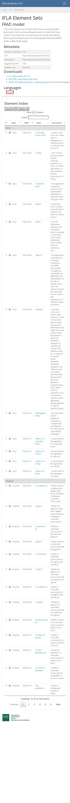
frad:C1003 (27, 184)
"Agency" (38, 255)
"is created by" (41, 554)
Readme (65, 82)
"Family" (38, 153)
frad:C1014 (27, 471)
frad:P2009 (27, 620)
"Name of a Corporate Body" (39, 441)
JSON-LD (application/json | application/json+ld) (31, 82)
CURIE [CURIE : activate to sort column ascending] (26, 123)
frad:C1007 (27, 222)
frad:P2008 (27, 602)
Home (4, 10)
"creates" (38, 569)
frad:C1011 (27, 438)
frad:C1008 (27, 255)
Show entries (35, 112)
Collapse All (22, 109)
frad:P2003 (27, 526)
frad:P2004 (27, 541)
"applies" (38, 506)
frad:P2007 (27, 587)
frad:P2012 (27, 668)
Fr (11, 10)
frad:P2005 (27, 554)
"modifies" (39, 602)
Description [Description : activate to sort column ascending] (57, 123)
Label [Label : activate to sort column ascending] (38, 123)
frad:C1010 (27, 413)
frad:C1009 (27, 309)
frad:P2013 (27, 685)
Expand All (10, 109)
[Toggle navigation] (64, 3)
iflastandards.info (12, 3)
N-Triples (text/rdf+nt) (19, 76)
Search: (35, 117)
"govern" (38, 541)
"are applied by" (41, 486)
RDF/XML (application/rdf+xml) (23, 79)
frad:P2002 (27, 506)
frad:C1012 (27, 451)
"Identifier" (39, 309)
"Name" (38, 204)
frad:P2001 (27, 486)
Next (58, 704)
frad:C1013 (27, 461)
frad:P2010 (27, 635)
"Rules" (38, 222)
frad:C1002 (27, 153)
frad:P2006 (27, 569)
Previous (14, 704)
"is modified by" (41, 587)
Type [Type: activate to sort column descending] (13, 123)
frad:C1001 (27, 132)
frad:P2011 (27, 650)
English (10, 92)
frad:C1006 (27, 204)
